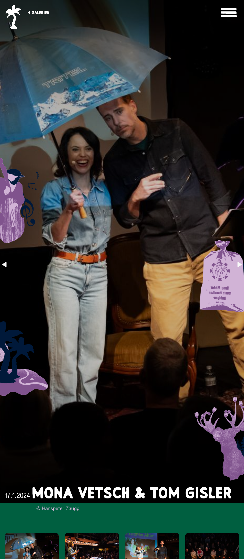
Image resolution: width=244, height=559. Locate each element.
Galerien (40, 12)
